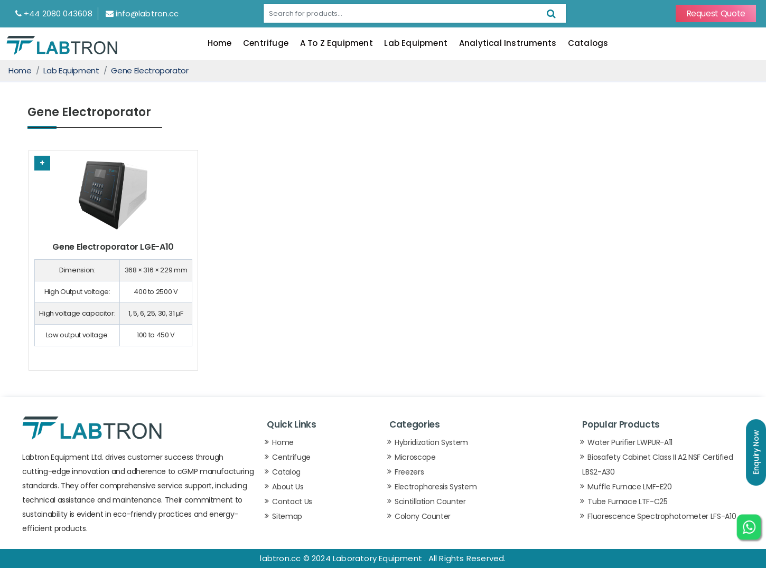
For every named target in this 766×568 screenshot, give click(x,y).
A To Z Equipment (336, 43)
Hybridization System (431, 442)
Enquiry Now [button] (756, 452)
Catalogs (588, 43)
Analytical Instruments (507, 43)
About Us (287, 486)
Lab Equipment (415, 43)
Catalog (286, 472)
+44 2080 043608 (53, 13)
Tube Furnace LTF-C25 (627, 501)
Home (220, 43)
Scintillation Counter (430, 501)
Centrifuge (265, 43)
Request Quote (715, 13)
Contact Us (292, 501)
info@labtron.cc (142, 13)
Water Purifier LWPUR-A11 (629, 442)
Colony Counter (423, 516)
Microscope (415, 457)
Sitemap (287, 516)
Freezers (409, 472)
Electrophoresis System (436, 486)
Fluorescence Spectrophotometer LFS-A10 (661, 516)
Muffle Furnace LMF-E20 (629, 486)
